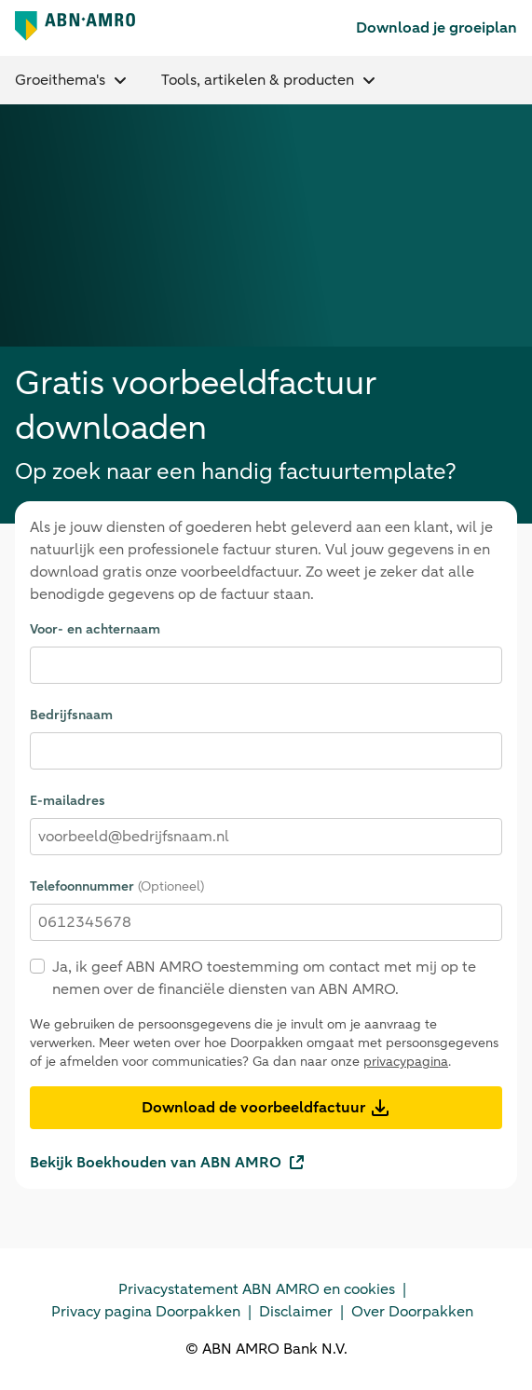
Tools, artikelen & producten (264, 78)
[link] (443, 27)
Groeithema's (72, 78)
